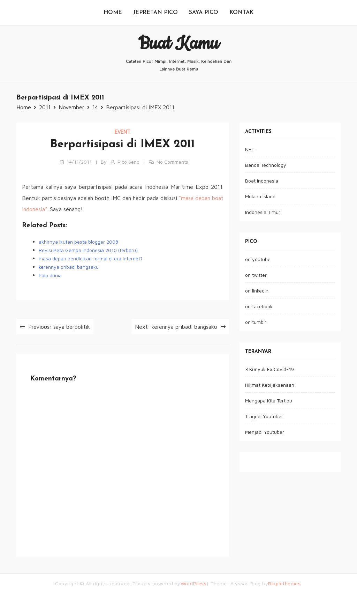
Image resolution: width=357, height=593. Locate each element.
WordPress (194, 583)
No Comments (172, 162)
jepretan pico (155, 12)
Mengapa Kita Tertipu (268, 400)
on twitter (256, 275)
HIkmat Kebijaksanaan (269, 385)
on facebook (259, 306)
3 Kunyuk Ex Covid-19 (269, 369)
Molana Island (260, 196)
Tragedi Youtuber (264, 416)
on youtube (258, 259)
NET (249, 149)
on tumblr (255, 322)
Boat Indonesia (261, 181)
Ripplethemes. (285, 583)
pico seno (128, 162)
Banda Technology (265, 165)
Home (113, 12)
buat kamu (178, 43)
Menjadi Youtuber (264, 432)
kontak (241, 12)
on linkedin (256, 291)
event (122, 132)
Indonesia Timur (262, 212)
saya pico (203, 12)
